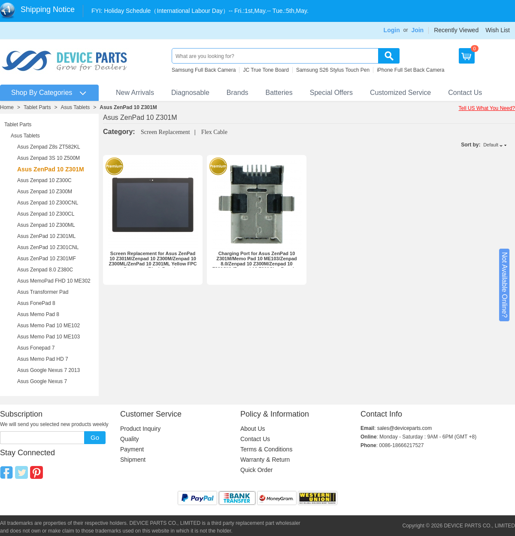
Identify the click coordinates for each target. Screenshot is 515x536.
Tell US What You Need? (487, 108)
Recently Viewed (456, 30)
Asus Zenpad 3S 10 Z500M (48, 158)
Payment (132, 449)
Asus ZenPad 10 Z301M (128, 107)
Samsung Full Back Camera (204, 70)
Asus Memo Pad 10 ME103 (48, 337)
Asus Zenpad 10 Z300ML (46, 225)
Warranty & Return (265, 459)
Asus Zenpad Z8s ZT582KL (48, 147)
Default (490, 144)
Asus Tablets (75, 107)
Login (392, 30)
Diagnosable (190, 92)
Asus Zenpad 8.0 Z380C (45, 270)
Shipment (132, 459)
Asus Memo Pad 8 (38, 314)
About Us (252, 428)
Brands (237, 92)
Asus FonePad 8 (36, 303)
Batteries (279, 92)
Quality (129, 439)
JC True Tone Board (266, 70)
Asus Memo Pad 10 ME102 (48, 326)
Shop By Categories (41, 92)
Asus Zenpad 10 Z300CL (45, 214)
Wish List (497, 30)
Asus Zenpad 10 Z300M (44, 192)
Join (417, 30)
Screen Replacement (165, 132)
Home (7, 107)
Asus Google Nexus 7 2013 (48, 370)
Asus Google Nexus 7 (42, 381)
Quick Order (256, 469)
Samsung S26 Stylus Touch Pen (333, 70)
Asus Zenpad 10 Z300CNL (47, 203)
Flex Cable (214, 132)
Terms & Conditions (266, 449)
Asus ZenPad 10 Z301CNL (48, 247)
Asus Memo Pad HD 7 (42, 359)
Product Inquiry (140, 428)
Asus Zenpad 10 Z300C (44, 180)
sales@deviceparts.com (404, 428)
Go (95, 437)
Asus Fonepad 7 (36, 348)
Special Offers (331, 92)
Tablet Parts (37, 107)
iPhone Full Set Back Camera (410, 70)
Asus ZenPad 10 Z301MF (46, 259)
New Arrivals (135, 92)
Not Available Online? (504, 285)
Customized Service (400, 92)
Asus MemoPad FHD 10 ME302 (54, 281)
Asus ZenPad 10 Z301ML (46, 236)
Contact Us (465, 92)
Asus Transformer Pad (42, 292)
